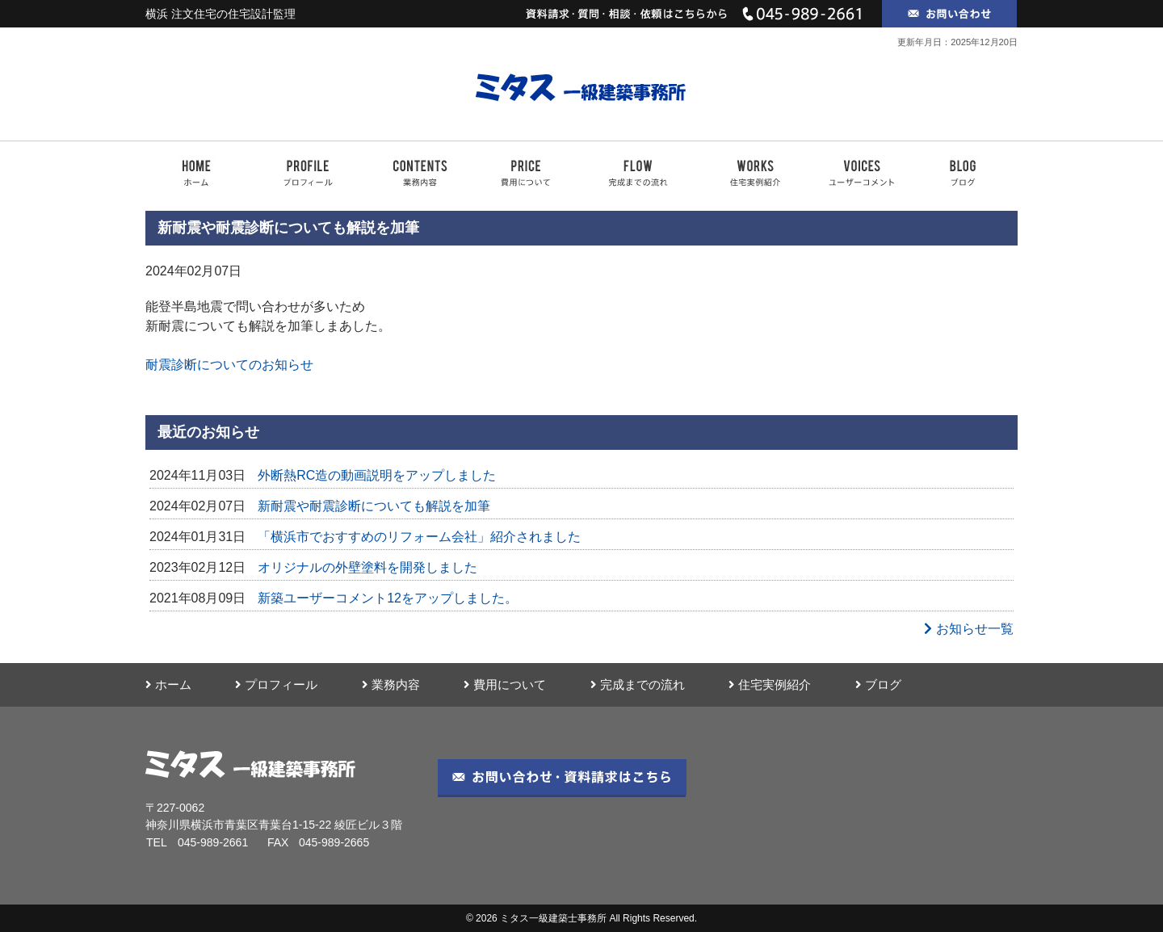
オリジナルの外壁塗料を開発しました (367, 567)
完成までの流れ (637, 684)
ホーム (168, 684)
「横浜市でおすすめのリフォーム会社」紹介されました (419, 537)
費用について (505, 684)
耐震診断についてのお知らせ (229, 365)
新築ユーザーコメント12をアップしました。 (388, 598)
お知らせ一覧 (969, 629)
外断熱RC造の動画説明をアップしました (377, 475)
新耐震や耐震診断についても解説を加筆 (374, 506)
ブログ (878, 684)
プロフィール (276, 684)
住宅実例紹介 (769, 684)
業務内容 (391, 684)
